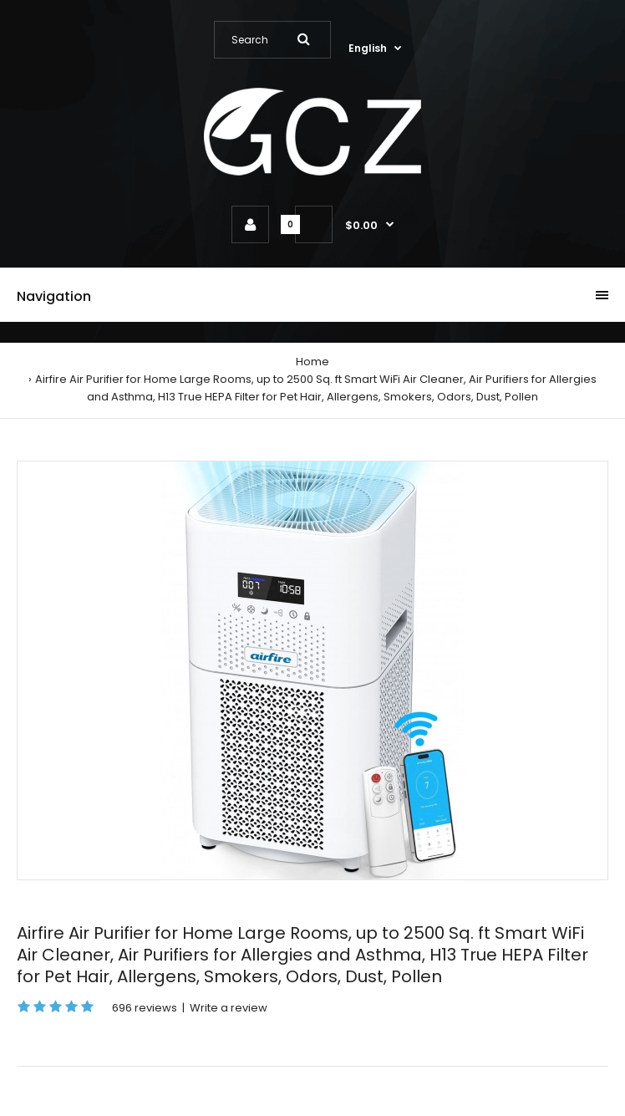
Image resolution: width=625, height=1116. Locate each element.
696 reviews (144, 1008)
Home (312, 361)
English (367, 48)
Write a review (228, 1008)
